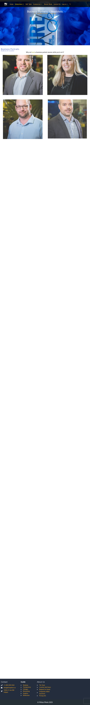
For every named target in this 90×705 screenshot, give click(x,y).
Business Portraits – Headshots (46, 13)
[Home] (35, 13)
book (33, 52)
